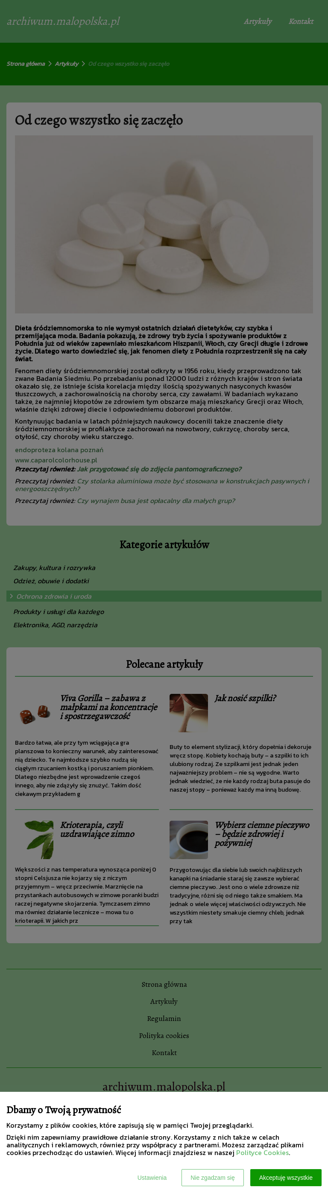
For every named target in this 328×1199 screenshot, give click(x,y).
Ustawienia (152, 1177)
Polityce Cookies (262, 1152)
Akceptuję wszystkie (286, 1177)
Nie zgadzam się (212, 1177)
